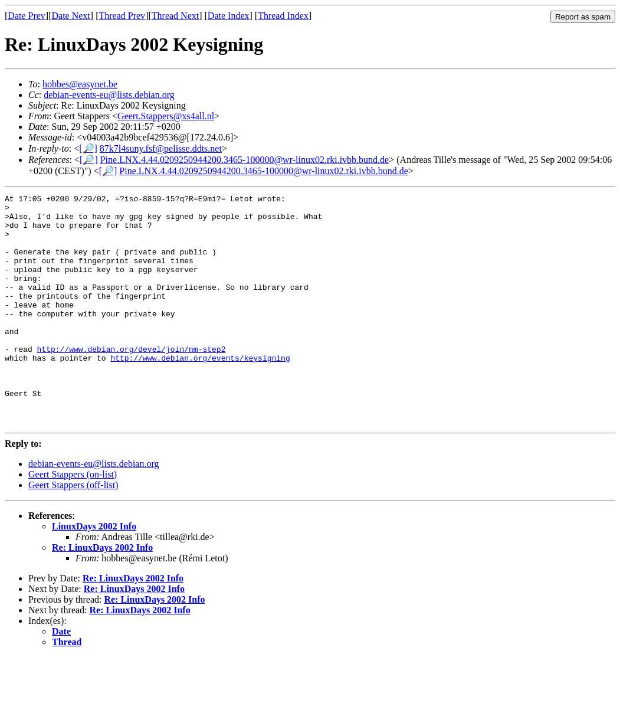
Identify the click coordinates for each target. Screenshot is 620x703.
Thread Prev (122, 16)
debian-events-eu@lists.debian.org (109, 95)
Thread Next (175, 16)
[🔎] (88, 148)
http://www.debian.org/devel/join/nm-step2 (131, 380)
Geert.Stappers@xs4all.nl (165, 116)
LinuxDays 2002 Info (94, 572)
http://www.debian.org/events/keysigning (200, 391)
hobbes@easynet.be (79, 84)
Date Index (229, 16)
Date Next (71, 16)
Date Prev (26, 16)
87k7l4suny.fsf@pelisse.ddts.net (161, 148)
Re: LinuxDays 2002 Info (102, 593)
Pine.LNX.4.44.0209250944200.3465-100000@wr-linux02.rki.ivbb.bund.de (244, 160)
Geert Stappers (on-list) (72, 520)
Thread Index (283, 16)
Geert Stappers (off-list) (73, 531)
